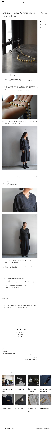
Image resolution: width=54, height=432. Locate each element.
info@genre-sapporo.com (20, 336)
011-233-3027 (20, 334)
